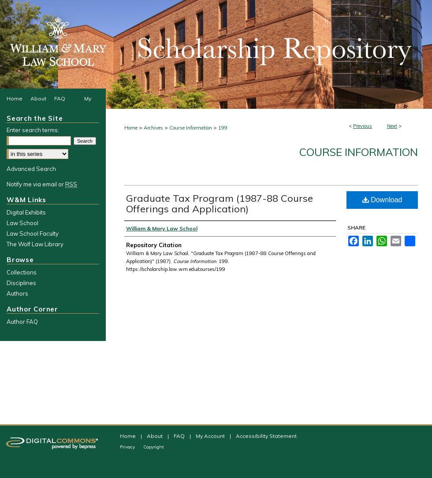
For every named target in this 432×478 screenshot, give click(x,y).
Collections (22, 272)
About (155, 436)
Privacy (128, 447)
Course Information (190, 128)
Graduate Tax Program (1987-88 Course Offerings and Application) (219, 203)
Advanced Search (31, 168)
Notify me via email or (42, 184)
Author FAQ (22, 321)
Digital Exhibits (26, 212)
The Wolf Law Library (35, 244)
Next (392, 126)
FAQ (180, 436)
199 (222, 128)
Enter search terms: (33, 129)
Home (131, 128)
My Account (211, 436)
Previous (362, 126)
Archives (153, 128)
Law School (22, 222)
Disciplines (21, 282)
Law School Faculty (33, 233)
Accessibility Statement (266, 436)
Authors (17, 293)
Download (382, 200)
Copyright (153, 447)
